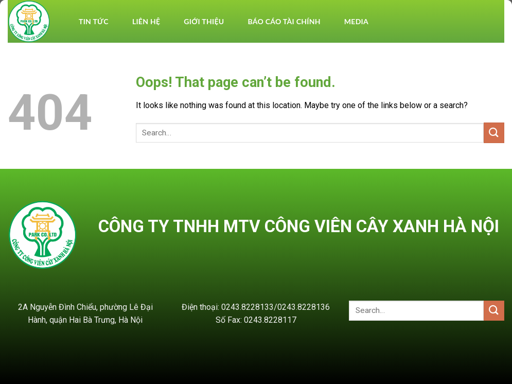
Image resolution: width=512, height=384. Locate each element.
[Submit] (494, 133)
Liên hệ (146, 21)
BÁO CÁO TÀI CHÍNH (284, 21)
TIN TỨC (94, 21)
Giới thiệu (204, 21)
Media (356, 21)
